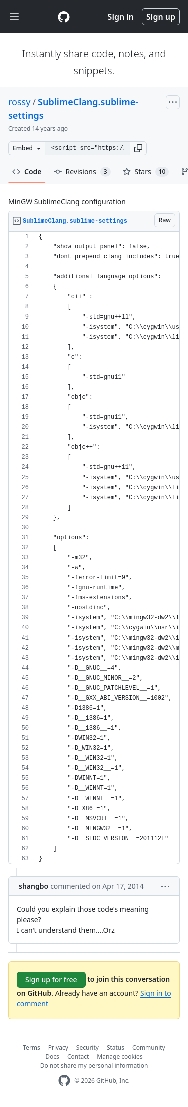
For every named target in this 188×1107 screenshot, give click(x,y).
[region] (94, 548)
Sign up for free (51, 979)
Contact (78, 1056)
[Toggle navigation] (14, 17)
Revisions (82, 172)
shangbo (33, 886)
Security (87, 1047)
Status (115, 1047)
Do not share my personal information (94, 1065)
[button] (138, 148)
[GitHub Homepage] (64, 1080)
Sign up (160, 16)
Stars (146, 172)
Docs (52, 1056)
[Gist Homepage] (64, 17)
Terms (31, 1047)
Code (27, 171)
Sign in (121, 16)
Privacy (58, 1047)
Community (148, 1047)
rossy (19, 102)
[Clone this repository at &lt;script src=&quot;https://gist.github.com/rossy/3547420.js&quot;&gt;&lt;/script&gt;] (87, 148)
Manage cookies (119, 1056)
